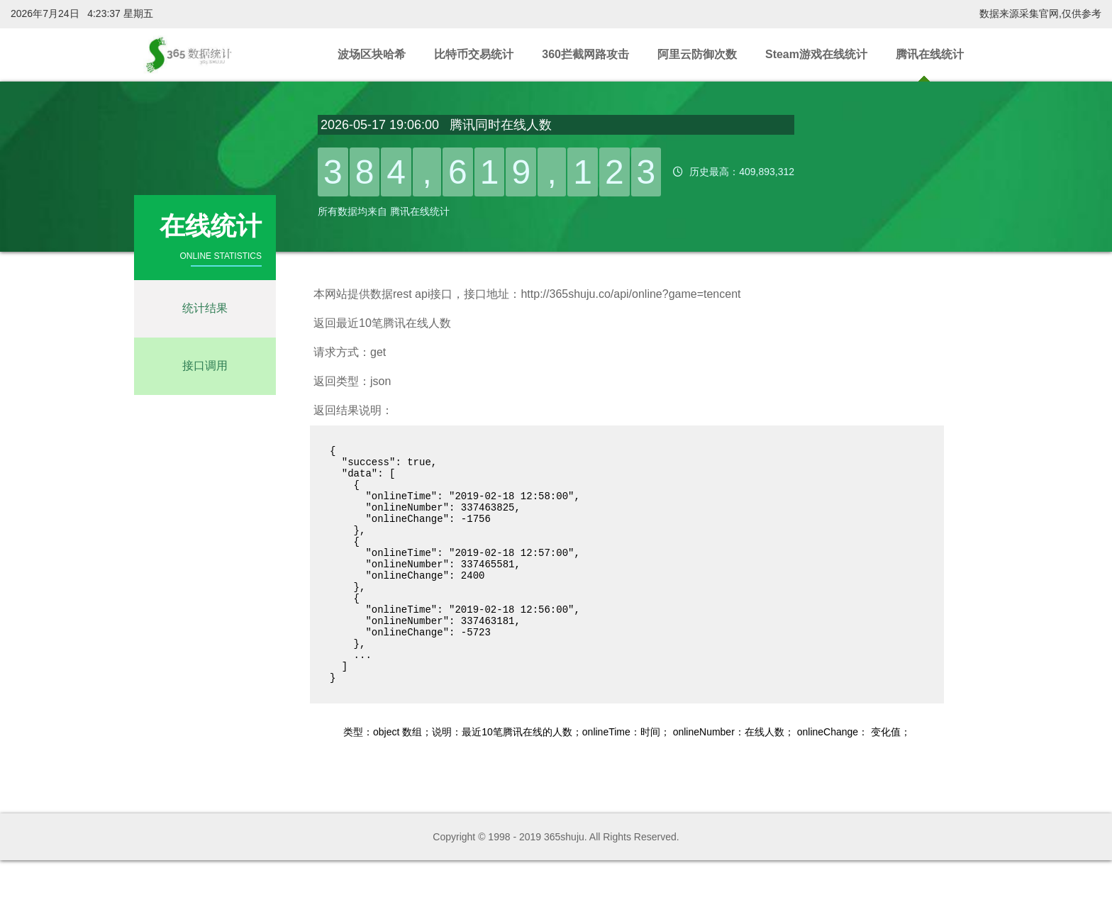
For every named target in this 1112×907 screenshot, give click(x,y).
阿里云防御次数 (697, 54)
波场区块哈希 (372, 54)
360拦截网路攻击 (585, 54)
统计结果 (205, 308)
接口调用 (205, 366)
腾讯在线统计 (930, 54)
